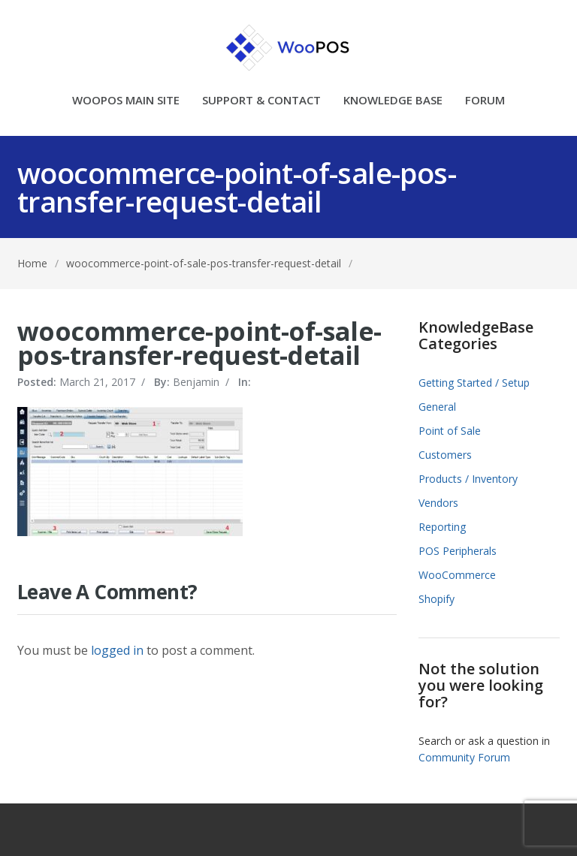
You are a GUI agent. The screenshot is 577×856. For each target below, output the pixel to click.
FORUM (485, 101)
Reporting (442, 527)
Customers (445, 455)
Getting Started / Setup (474, 382)
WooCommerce (457, 575)
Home (32, 263)
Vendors (438, 503)
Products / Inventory (468, 479)
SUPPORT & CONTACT (261, 101)
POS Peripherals (457, 551)
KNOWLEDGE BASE (393, 101)
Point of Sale (449, 430)
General (437, 406)
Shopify (436, 599)
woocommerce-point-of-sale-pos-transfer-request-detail (203, 263)
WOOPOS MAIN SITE (126, 101)
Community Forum (464, 757)
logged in (117, 650)
